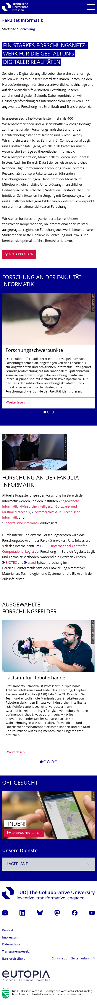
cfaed (32, 563)
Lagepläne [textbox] (17, 864)
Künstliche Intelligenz (37, 506)
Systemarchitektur (47, 512)
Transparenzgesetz (16, 951)
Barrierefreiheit (13, 959)
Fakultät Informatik (22, 21)
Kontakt (7, 930)
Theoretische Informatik (21, 523)
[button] (45, 412)
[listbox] (48, 355)
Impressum (10, 937)
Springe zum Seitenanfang (71, 958)
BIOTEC (11, 563)
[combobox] (48, 864)
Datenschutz (11, 944)
